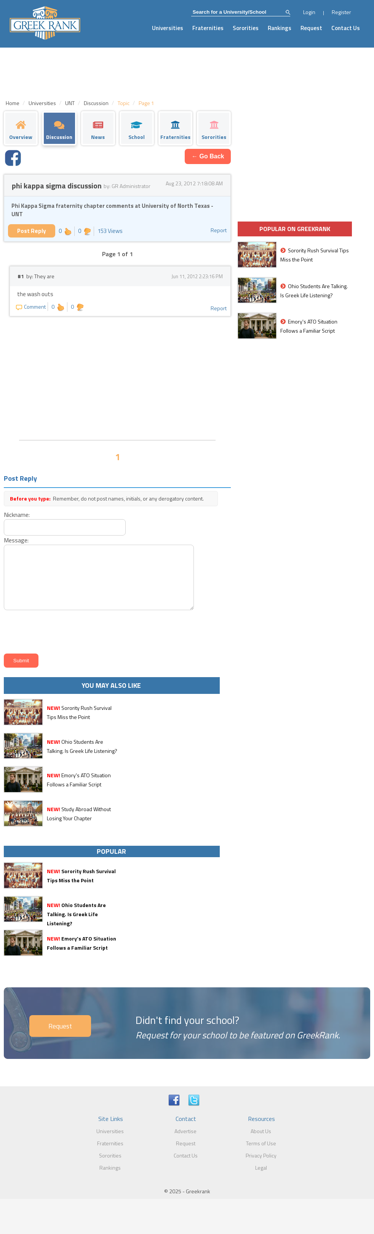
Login (309, 12)
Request (311, 28)
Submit (21, 660)
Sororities (246, 28)
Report (219, 230)
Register (341, 12)
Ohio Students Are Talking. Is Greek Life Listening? (76, 914)
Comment (31, 307)
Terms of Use (261, 1143)
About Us (261, 1131)
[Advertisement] (117, 377)
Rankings (279, 28)
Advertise (185, 1131)
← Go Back (208, 156)
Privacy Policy (261, 1155)
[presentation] (59, 630)
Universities (167, 28)
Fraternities (208, 28)
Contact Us (345, 28)
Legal (261, 1168)
